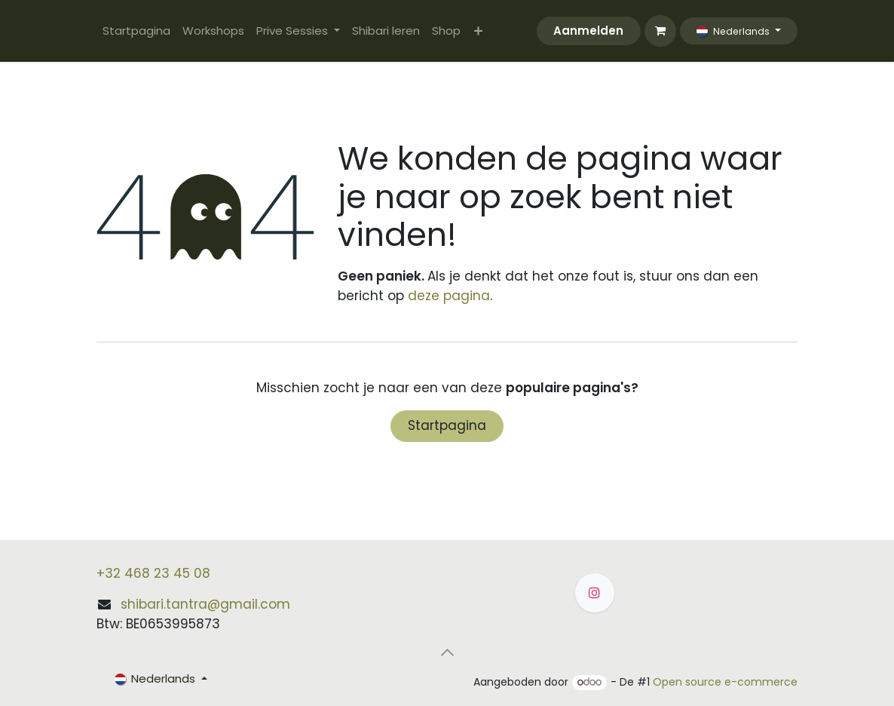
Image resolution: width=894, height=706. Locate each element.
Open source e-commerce (725, 681)
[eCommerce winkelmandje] (660, 31)
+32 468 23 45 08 (153, 573)
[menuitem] (136, 31)
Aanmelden (588, 30)
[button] (447, 652)
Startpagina (447, 425)
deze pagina (449, 296)
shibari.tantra (164, 604)
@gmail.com (248, 604)
